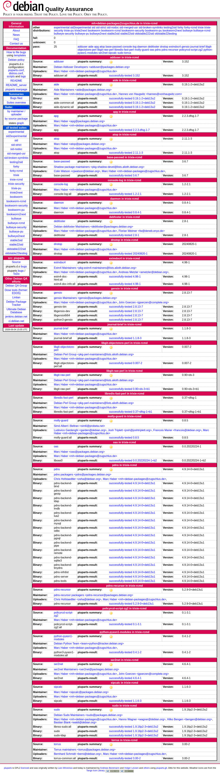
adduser (83, 46)
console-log (130, 46)
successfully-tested (120, 75)
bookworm (16, 196)
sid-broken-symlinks (16, 157)
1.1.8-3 (137, 338)
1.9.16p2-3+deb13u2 (145, 726)
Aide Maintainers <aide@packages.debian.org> (82, 89)
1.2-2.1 (137, 193)
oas (152, 49)
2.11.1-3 (138, 152)
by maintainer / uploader (16, 113)
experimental (16, 131)
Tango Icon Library (95, 770)
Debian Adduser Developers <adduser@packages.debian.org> (92, 67)
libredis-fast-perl (124, 49)
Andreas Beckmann (109, 768)
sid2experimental (16, 136)
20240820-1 (140, 253)
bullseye (16, 218)
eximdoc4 (175, 46)
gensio (186, 46)
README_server (16, 85)
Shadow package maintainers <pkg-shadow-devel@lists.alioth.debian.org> (99, 166)
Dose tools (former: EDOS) (16, 292)
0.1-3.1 (137, 624)
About (16, 30)
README (16, 80)
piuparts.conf (16, 70)
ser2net (103, 52)
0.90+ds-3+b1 (141, 389)
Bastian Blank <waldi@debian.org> (75, 722)
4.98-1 (137, 276)
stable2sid (16, 240)
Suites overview (16, 102)
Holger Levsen (131, 768)
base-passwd (114, 46)
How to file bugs (16, 52)
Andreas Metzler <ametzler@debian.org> (143, 272)
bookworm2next (16, 214)
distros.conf (16, 73)
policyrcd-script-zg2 (191, 49)
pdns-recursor (170, 49)
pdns (158, 49)
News (16, 34)
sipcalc (112, 52)
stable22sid (16, 244)
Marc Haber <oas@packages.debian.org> (79, 451)
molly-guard (142, 49)
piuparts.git (161, 768)
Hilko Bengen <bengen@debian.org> (189, 719)
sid (16, 140)
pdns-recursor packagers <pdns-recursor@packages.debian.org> (93, 595)
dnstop (164, 46)
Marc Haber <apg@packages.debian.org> (79, 121)
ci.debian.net (16, 321)
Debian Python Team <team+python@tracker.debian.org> (89, 643)
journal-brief (197, 46)
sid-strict (16, 144)
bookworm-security (16, 205)
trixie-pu (16, 188)
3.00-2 (137, 758)
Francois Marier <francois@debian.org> (177, 430)
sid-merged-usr (16, 153)
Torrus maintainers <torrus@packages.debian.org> (84, 749)
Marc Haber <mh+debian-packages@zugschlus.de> (85, 71)
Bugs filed (16, 98)
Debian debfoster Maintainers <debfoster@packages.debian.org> (93, 226)
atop (102, 46)
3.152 (136, 75)
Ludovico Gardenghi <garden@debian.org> (80, 430)
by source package (16, 118)
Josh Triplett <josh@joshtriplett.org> (130, 430)
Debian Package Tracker (16, 303)
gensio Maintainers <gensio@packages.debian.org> (85, 297)
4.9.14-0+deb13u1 (144, 483)
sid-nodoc (16, 149)
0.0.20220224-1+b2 (145, 460)
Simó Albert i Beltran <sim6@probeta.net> (79, 425)
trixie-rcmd (20, 107)
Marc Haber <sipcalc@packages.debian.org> (81, 692)
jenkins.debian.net (16, 316)
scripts (11, 76)
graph (20, 123)
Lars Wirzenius (65, 768)
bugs (24, 266)
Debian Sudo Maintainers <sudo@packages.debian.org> (88, 715)
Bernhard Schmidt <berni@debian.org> (78, 753)
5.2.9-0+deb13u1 (143, 603)
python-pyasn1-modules (63, 638)
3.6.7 (136, 175)
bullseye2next (16, 236)
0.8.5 (136, 437)
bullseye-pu (16, 231)
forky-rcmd (16, 170)
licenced (25, 768)
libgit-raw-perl (105, 49)
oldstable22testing (16, 253)
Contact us (16, 43)
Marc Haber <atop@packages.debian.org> (80, 144)
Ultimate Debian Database (16, 311)
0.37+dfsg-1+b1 (142, 411)
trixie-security (16, 183)
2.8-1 (136, 235)
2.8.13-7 (138, 306)
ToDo (16, 273)
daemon (142, 46)
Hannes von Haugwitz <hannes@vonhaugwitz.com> (150, 94)
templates (20, 55)
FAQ (16, 39)
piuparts (8, 768)
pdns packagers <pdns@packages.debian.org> (82, 474)
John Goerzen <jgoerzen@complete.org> (144, 302)
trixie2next (16, 192)
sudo (120, 52)
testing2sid (16, 162)
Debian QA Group (16, 285)
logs (23, 76)
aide (90, 46)
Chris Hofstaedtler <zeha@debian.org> (77, 478)
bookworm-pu (16, 209)
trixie (16, 175)
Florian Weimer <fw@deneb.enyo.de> (142, 230)
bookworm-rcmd (16, 201)
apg (96, 46)
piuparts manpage (16, 89)
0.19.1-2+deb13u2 (144, 98)
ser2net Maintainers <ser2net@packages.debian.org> (86, 669)
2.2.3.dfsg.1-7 (141, 129)
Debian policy (16, 59)
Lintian (16, 297)
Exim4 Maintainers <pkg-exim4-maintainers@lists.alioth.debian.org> (95, 267)
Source (16, 262)
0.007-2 (137, 363)
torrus (127, 52)
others (147, 768)
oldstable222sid (16, 249)
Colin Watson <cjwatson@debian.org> (77, 171)
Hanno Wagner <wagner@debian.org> (142, 719)
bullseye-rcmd (16, 223)
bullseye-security (16, 227)
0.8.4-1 (137, 212)
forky (16, 166)
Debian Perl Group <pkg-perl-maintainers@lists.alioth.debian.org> (94, 354)
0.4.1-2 (137, 652)
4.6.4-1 (137, 678)
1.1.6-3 (137, 700)
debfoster (153, 46)
